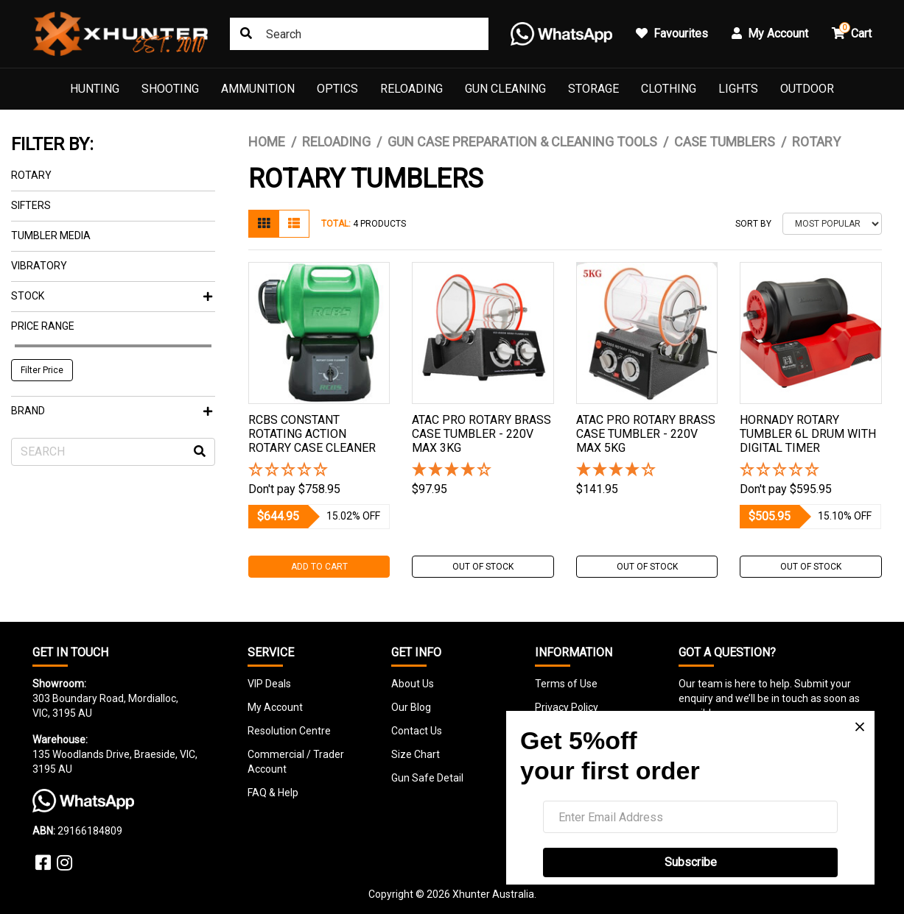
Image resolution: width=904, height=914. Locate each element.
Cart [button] (852, 31)
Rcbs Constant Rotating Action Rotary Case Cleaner (312, 434)
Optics (337, 89)
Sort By (753, 224)
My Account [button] (770, 33)
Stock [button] (111, 296)
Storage (593, 89)
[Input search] (359, 34)
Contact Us (416, 731)
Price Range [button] (42, 326)
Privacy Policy (566, 707)
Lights (738, 89)
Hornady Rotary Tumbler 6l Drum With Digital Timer (808, 434)
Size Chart (415, 754)
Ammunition (258, 89)
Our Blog (411, 707)
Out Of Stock (483, 566)
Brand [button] (111, 411)
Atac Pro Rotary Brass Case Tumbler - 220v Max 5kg (645, 434)
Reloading (411, 89)
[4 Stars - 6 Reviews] (483, 471)
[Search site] (246, 34)
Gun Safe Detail (427, 778)
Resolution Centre (289, 731)
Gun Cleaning (505, 89)
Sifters (31, 205)
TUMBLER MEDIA (51, 235)
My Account (275, 707)
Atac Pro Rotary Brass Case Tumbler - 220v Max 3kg (481, 434)
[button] (319, 471)
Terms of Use (566, 684)
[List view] (293, 224)
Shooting (170, 89)
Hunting (94, 89)
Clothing (668, 89)
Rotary (31, 175)
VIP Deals (269, 684)
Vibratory (39, 266)
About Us (412, 684)
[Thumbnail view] (263, 224)
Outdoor (807, 89)
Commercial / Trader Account (296, 761)
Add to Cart (319, 566)
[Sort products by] (832, 224)
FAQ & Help (273, 792)
